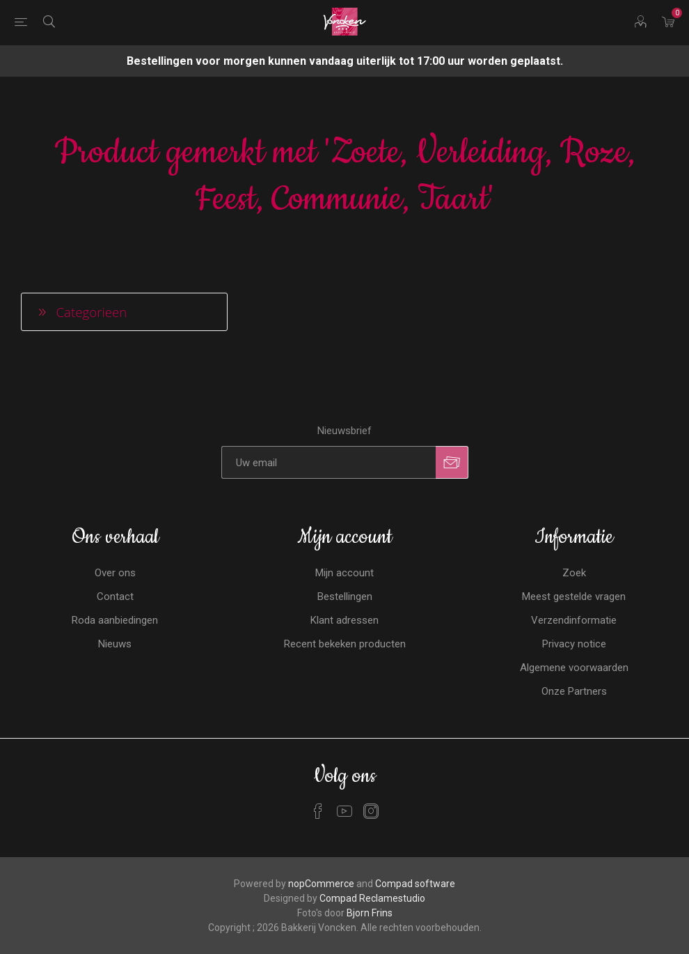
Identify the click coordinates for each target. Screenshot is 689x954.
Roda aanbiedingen (115, 620)
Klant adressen (344, 620)
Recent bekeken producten (345, 644)
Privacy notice (574, 644)
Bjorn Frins (370, 912)
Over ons (115, 573)
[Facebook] (318, 811)
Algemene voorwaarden (574, 667)
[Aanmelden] (328, 462)
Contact (115, 596)
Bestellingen (344, 596)
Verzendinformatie (574, 620)
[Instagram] (371, 811)
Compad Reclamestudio (372, 898)
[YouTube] (344, 811)
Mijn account (344, 573)
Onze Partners (574, 691)
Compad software (415, 883)
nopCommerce (321, 883)
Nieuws (115, 644)
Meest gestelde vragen (574, 596)
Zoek (574, 573)
